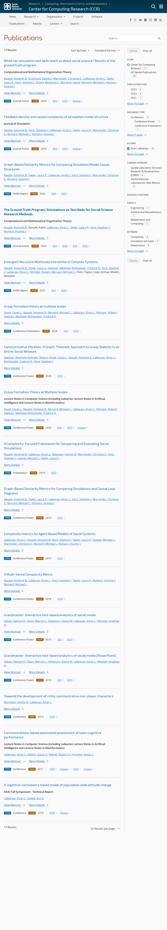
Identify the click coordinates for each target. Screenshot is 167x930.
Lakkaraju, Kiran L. (94, 80)
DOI (56, 102)
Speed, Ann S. (35, 799)
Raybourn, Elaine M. (60, 622)
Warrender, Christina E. (67, 80)
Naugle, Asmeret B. (15, 80)
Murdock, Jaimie (70, 84)
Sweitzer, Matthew (59, 269)
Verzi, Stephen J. (25, 84)
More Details (38, 94)
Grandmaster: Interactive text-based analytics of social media (50, 616)
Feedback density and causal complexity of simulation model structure (56, 118)
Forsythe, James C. (83, 756)
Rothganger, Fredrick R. (86, 269)
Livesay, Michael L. (28, 459)
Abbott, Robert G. (59, 756)
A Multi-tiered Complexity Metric (28, 576)
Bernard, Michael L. (93, 84)
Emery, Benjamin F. (47, 84)
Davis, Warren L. (37, 622)
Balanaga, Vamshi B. (64, 455)
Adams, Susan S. (37, 756)
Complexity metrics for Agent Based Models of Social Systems (49, 535)
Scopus (78, 102)
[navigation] (80, 52)
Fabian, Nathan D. (15, 622)
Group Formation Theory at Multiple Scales (36, 393)
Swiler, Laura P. (82, 131)
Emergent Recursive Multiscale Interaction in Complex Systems (51, 263)
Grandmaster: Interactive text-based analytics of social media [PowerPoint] (60, 657)
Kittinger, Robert (40, 273)
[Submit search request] (159, 39)
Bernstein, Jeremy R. (16, 703)
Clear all (148, 52)
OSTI (66, 102)
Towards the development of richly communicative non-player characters (59, 697)
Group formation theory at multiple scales (35, 307)
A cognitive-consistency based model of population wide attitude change (57, 786)
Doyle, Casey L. (38, 269)
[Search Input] (134, 39)
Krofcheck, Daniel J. (40, 80)
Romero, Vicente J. (43, 135)
